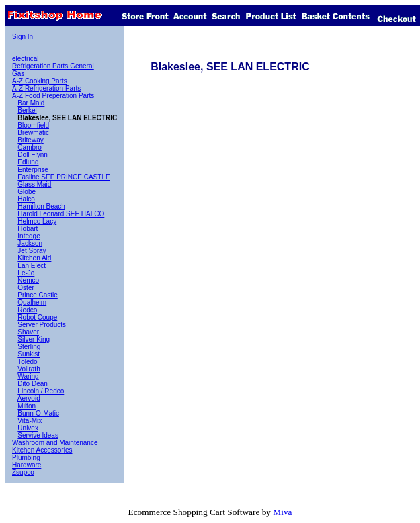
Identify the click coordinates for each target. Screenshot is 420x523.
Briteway (30, 140)
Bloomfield (33, 125)
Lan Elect (31, 265)
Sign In (22, 36)
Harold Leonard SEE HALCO (60, 214)
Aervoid (28, 398)
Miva (282, 512)
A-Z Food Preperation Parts (53, 95)
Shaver (28, 332)
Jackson (29, 243)
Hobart (27, 228)
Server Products (41, 324)
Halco (26, 199)
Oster (25, 287)
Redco (27, 310)
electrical (25, 58)
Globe (26, 191)
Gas (18, 73)
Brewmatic (33, 132)
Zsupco (23, 472)
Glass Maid (34, 184)
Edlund (27, 162)
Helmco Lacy (36, 221)
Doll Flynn (32, 154)
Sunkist (28, 354)
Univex (27, 428)
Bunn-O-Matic (38, 413)
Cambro (29, 147)
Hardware (26, 465)
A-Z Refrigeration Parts (46, 88)
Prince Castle (37, 295)
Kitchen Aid (34, 258)
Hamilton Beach (41, 206)
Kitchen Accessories (42, 450)
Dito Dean (32, 383)
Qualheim (31, 302)
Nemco (28, 280)
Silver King (33, 339)
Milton (26, 406)
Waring (27, 376)
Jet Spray (31, 250)
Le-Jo (25, 273)
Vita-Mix (29, 420)
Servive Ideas (37, 435)
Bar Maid (30, 103)
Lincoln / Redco (40, 391)
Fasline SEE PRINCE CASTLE (63, 177)
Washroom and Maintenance (54, 442)
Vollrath (28, 369)
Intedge (28, 236)
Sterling (28, 346)
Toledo (27, 361)
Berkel (26, 110)
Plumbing (26, 457)
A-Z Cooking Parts (39, 81)
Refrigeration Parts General (53, 66)
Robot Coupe (37, 317)
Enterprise (32, 169)
